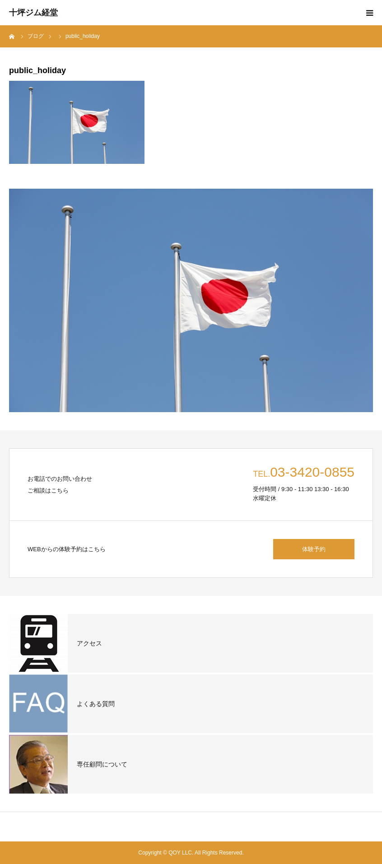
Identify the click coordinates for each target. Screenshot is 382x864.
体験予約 (314, 549)
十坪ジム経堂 (33, 13)
